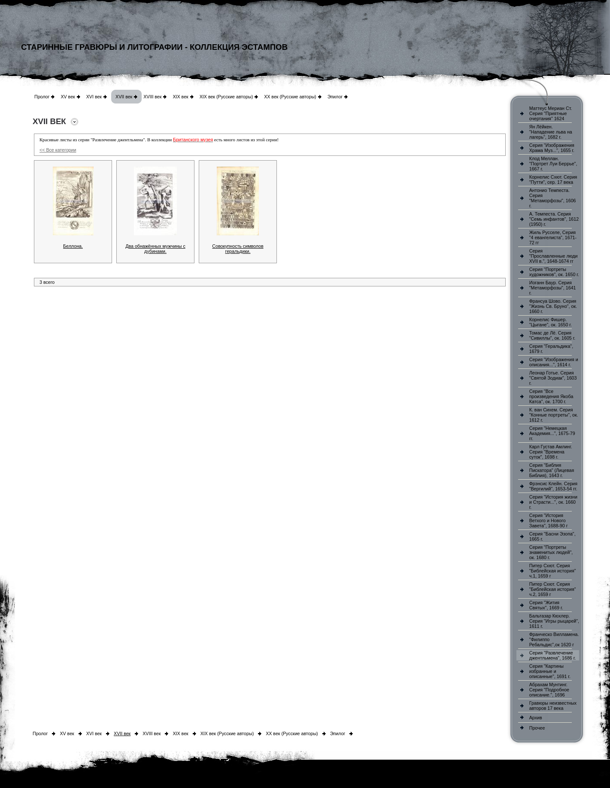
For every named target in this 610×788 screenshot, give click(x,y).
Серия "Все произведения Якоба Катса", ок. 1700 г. (551, 396)
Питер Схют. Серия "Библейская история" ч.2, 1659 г (552, 589)
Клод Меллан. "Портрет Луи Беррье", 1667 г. (553, 163)
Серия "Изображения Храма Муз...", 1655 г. (551, 148)
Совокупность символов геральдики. (237, 248)
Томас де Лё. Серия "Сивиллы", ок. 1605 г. (552, 335)
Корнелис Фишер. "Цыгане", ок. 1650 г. (550, 322)
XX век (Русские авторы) (290, 96)
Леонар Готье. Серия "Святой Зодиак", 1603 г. (553, 378)
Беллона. (73, 246)
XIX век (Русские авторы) (226, 96)
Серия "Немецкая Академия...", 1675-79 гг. (552, 433)
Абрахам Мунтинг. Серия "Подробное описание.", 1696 (549, 689)
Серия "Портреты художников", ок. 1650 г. (554, 272)
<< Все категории (57, 149)
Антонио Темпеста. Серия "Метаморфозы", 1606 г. (552, 198)
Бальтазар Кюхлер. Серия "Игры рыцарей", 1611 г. (554, 621)
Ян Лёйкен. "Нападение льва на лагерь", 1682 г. (550, 132)
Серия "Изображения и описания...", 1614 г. (553, 362)
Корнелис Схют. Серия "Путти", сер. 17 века (553, 179)
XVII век (123, 96)
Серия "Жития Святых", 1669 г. (546, 605)
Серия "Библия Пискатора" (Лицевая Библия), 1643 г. (551, 470)
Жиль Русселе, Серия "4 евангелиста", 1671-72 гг (553, 237)
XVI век (94, 96)
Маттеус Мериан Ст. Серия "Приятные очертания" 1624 (550, 113)
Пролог (41, 96)
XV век (68, 96)
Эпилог (335, 96)
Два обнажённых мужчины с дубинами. (155, 248)
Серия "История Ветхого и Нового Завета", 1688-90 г (548, 520)
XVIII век (152, 96)
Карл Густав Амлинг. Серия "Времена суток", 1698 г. (550, 451)
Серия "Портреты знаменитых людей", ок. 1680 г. (551, 552)
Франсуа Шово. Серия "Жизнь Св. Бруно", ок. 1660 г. (553, 306)
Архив (535, 717)
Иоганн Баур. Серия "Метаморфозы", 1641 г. (552, 287)
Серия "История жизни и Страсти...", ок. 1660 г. (553, 502)
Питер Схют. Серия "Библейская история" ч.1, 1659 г (552, 570)
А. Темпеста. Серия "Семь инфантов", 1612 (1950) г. (554, 219)
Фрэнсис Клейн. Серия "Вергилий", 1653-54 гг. (553, 486)
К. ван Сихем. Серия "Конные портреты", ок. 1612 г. (553, 415)
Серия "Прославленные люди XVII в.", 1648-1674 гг (553, 256)
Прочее (537, 727)
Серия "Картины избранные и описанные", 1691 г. (550, 671)
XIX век (180, 96)
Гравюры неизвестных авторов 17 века (553, 705)
